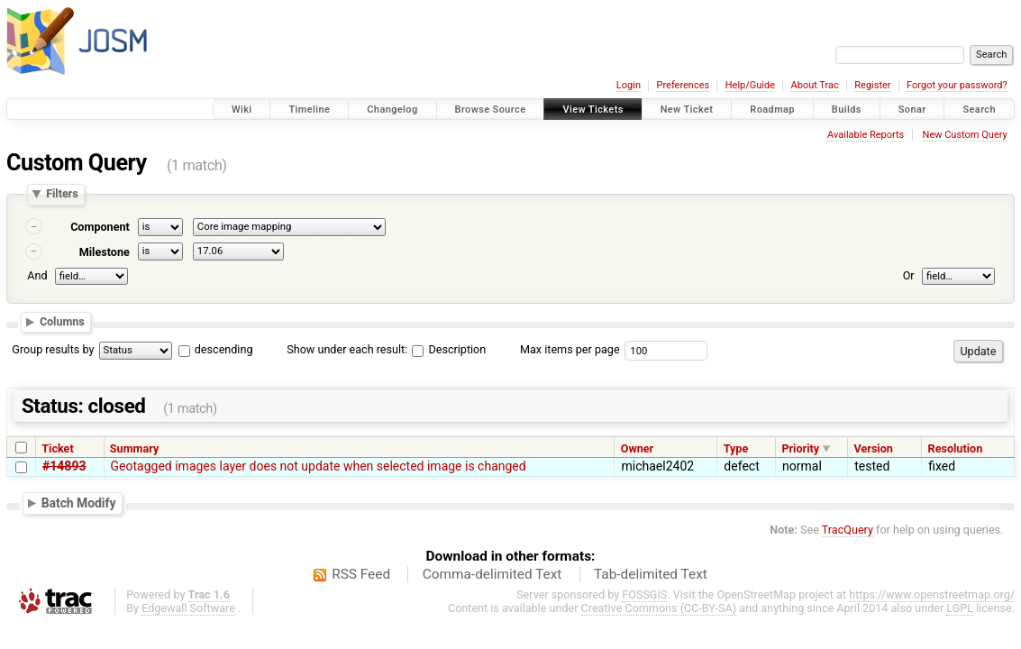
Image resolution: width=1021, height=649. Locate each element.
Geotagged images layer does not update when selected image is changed (318, 466)
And (37, 275)
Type (736, 448)
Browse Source (490, 109)
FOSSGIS (644, 594)
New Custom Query (965, 135)
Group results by (53, 349)
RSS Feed (361, 574)
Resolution (955, 448)
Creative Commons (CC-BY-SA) (659, 608)
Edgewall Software (188, 608)
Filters (61, 194)
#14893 (64, 466)
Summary (134, 448)
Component (100, 226)
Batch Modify (78, 503)
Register (872, 85)
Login (628, 85)
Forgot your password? (957, 85)
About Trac (815, 85)
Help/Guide (750, 85)
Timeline (309, 109)
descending (224, 349)
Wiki (242, 109)
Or (909, 275)
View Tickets (592, 109)
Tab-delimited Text (650, 574)
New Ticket (687, 109)
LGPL (959, 608)
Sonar (912, 109)
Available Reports (865, 135)
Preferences (682, 85)
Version (873, 448)
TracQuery (847, 529)
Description (449, 349)
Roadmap (772, 109)
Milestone (104, 252)
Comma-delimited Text (492, 574)
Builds (846, 109)
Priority (800, 448)
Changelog (392, 109)
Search (979, 109)
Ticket (57, 448)
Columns (62, 321)
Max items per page (570, 349)
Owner (637, 448)
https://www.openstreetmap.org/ (932, 594)
